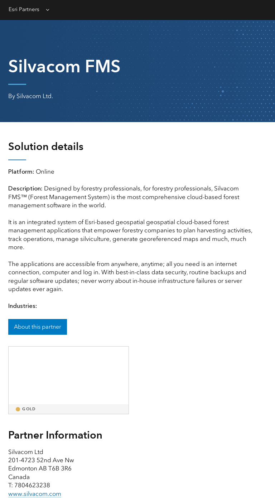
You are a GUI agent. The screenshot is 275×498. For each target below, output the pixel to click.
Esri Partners (24, 9)
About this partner (37, 326)
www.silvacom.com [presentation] (34, 493)
